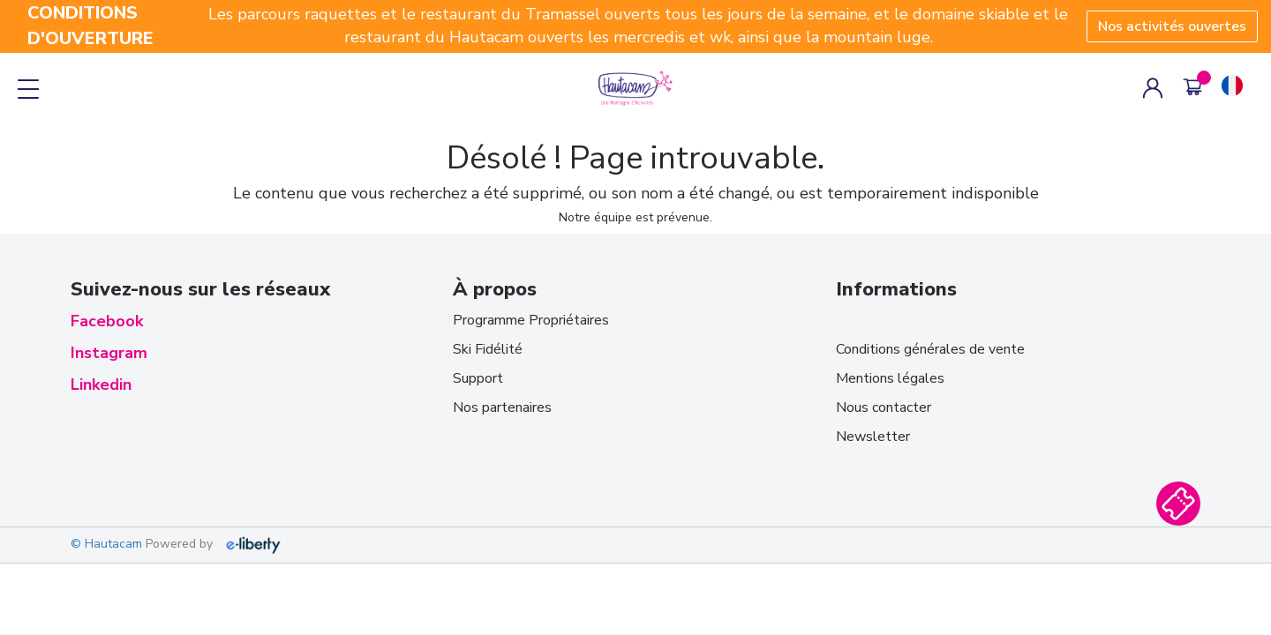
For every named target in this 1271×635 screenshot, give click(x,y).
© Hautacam (106, 544)
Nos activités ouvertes (1172, 26)
